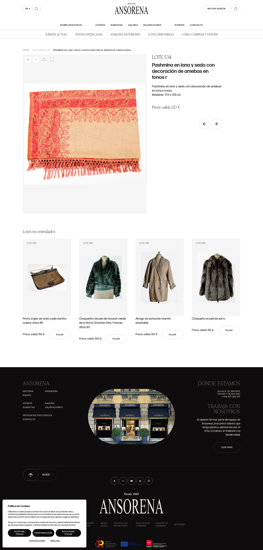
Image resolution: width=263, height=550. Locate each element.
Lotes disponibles (161, 34)
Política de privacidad (121, 524)
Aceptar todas (19, 533)
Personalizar (43, 533)
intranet (180, 524)
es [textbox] (26, 8)
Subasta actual (56, 34)
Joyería (100, 25)
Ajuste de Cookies (162, 524)
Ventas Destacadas (89, 34)
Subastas (117, 25)
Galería (133, 25)
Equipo (27, 395)
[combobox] (27, 8)
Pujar (60, 334)
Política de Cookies (37, 541)
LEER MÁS (226, 447)
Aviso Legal (104, 524)
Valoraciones (152, 25)
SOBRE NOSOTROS (71, 25)
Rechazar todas (68, 533)
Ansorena (51, 391)
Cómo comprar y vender (200, 34)
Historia (28, 391)
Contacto (196, 25)
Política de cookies (143, 524)
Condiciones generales (85, 524)
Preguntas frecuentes (37, 415)
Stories (180, 25)
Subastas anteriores (125, 34)
